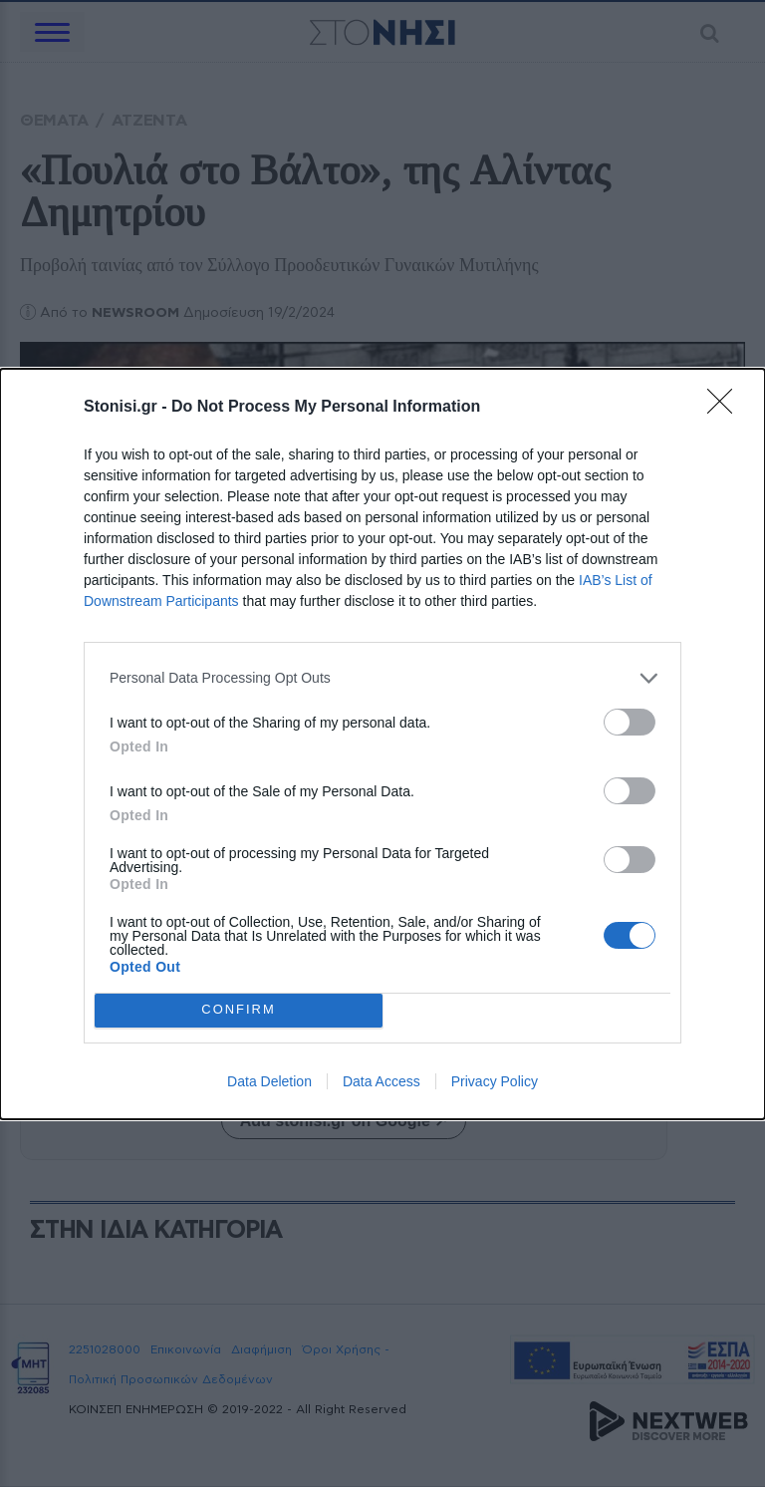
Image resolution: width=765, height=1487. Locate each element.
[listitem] (382, 678)
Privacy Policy (494, 1081)
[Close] (726, 408)
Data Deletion (269, 1081)
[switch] (629, 722)
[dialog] (382, 744)
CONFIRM (238, 1009)
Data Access (381, 1081)
